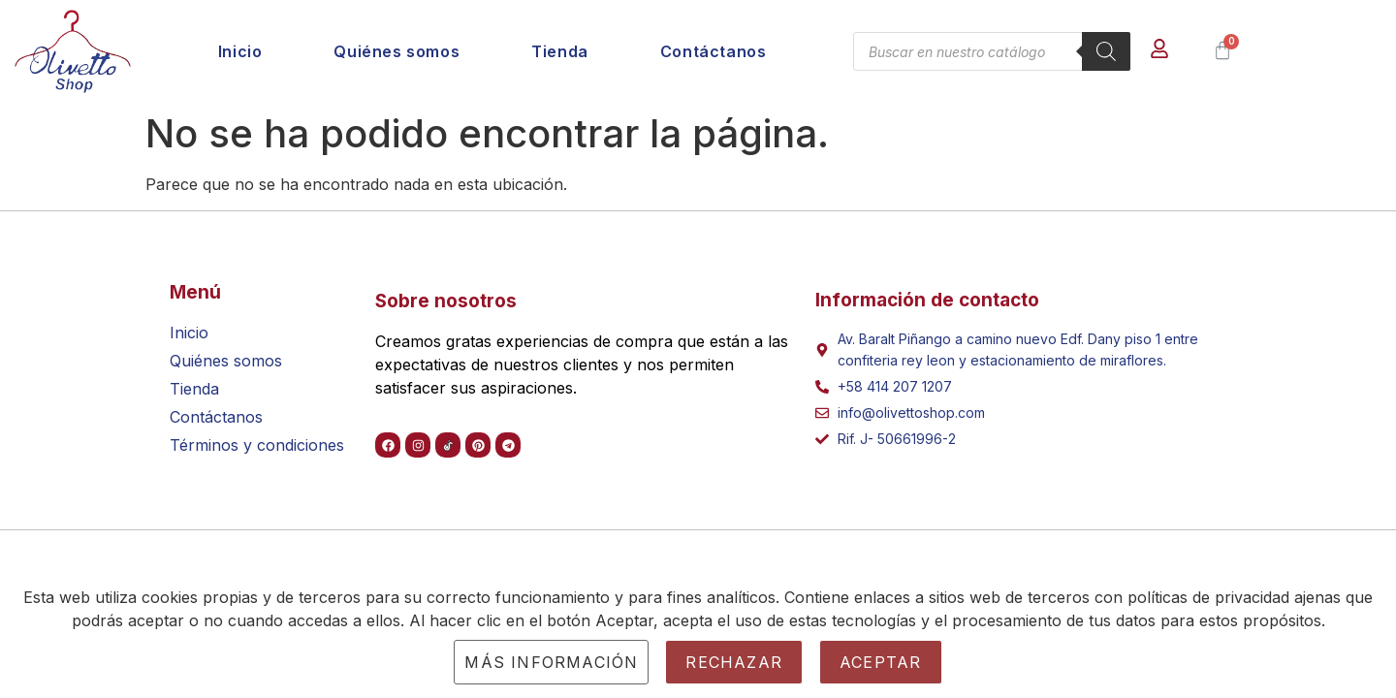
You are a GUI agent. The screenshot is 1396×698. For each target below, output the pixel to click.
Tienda (559, 51)
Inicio (240, 51)
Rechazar (733, 662)
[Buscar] (1106, 51)
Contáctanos (713, 51)
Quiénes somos (396, 51)
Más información (551, 662)
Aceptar (880, 662)
